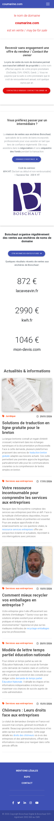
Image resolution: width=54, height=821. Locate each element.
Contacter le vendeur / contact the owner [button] (27, 91)
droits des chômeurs (23, 735)
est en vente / (27, 30)
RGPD (27, 777)
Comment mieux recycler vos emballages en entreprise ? (25, 600)
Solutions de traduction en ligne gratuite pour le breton (25, 428)
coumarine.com (27, 23)
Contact (27, 783)
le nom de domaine (27, 15)
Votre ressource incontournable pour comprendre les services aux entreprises (24, 495)
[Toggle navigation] (48, 4)
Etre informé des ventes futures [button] (27, 253)
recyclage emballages (38, 628)
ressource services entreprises (17, 529)
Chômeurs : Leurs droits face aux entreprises (24, 712)
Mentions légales (27, 770)
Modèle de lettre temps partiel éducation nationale (26, 652)
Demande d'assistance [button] (26, 159)
